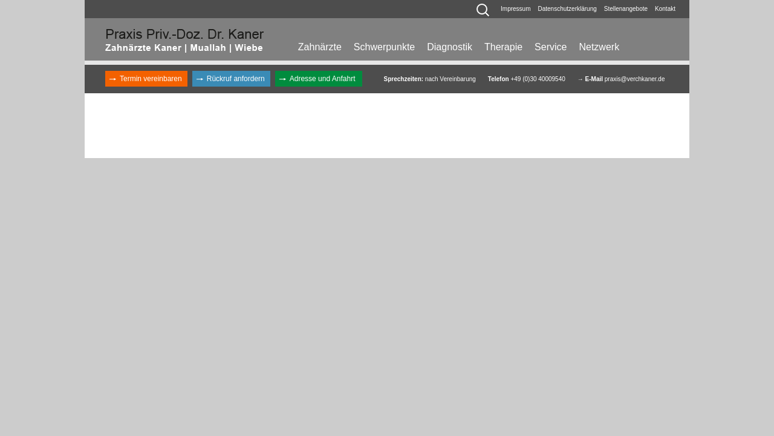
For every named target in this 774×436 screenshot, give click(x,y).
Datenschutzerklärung (567, 8)
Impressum (515, 8)
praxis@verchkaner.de (635, 79)
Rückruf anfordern (236, 78)
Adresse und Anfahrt (323, 78)
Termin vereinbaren (151, 78)
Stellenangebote (626, 8)
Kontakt (665, 8)
